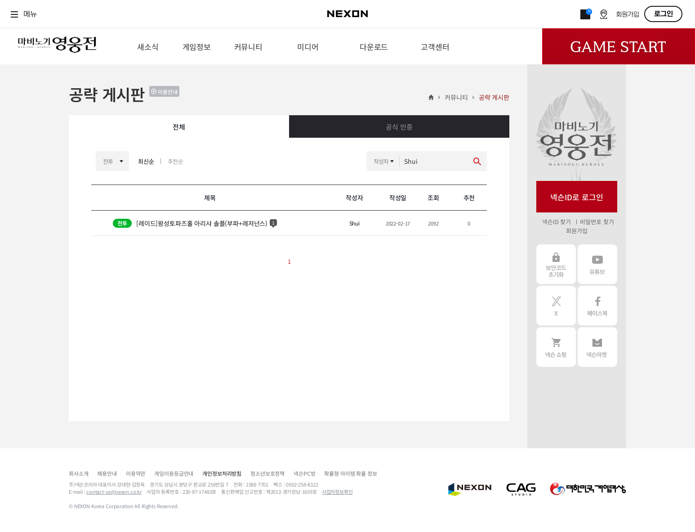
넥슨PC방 (304, 473)
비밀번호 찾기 (597, 221)
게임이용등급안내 (173, 473)
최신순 (146, 161)
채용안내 (106, 473)
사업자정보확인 (337, 491)
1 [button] (289, 261)
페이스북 (597, 305)
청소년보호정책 (267, 473)
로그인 (663, 14)
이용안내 (168, 91)
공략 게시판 (494, 97)
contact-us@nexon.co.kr (114, 491)
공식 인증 (399, 126)
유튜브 (597, 264)
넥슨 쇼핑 (556, 347)
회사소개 (78, 473)
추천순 (176, 161)
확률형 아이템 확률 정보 (350, 473)
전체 (179, 126)
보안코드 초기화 (556, 264)
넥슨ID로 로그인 (576, 197)
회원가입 (627, 14)
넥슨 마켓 (597, 347)
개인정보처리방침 (221, 473)
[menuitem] (147, 46)
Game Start (618, 46)
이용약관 (135, 473)
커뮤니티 (456, 97)
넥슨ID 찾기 (556, 221)
